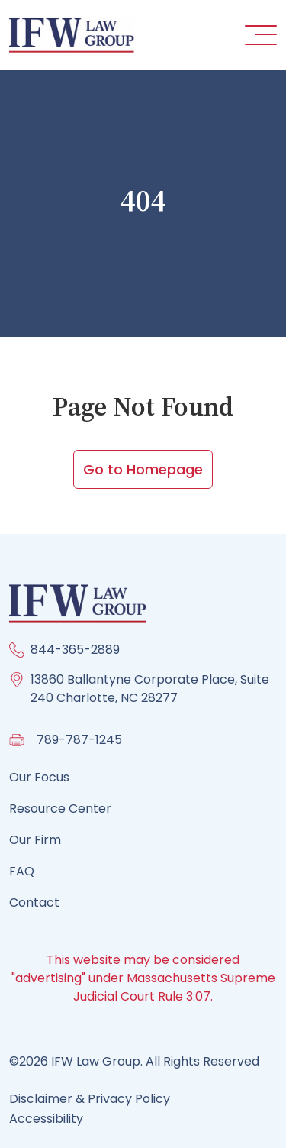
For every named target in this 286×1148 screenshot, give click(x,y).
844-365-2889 (75, 649)
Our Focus (39, 777)
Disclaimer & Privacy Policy (89, 1099)
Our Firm (35, 840)
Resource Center (60, 808)
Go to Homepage (143, 469)
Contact (34, 902)
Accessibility (46, 1118)
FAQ (21, 871)
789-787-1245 (79, 740)
